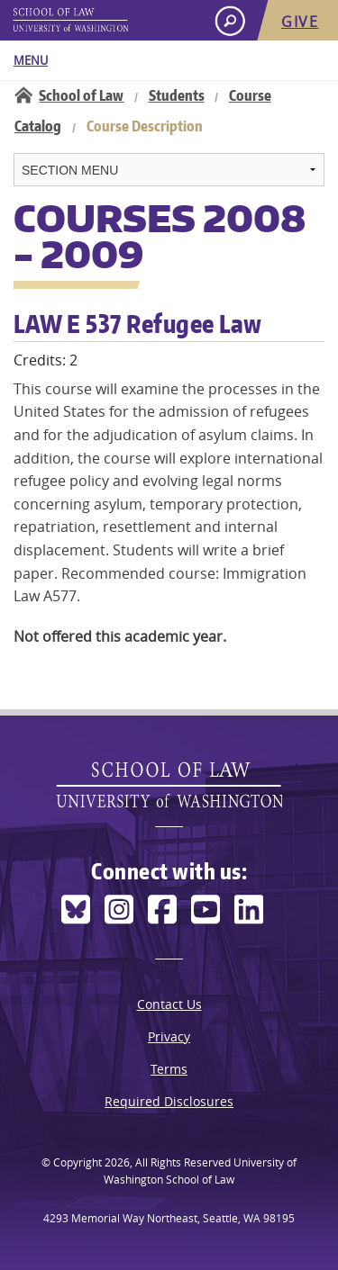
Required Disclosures (169, 1101)
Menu (31, 60)
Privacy (169, 1036)
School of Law (81, 95)
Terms (169, 1068)
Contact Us (169, 1004)
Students (177, 95)
